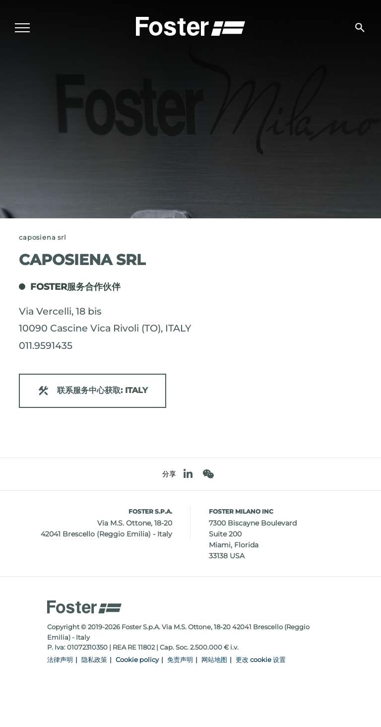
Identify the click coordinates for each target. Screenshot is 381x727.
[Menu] (22, 27)
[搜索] (360, 27)
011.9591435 (45, 345)
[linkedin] (188, 474)
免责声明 (180, 659)
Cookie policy (137, 659)
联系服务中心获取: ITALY (92, 391)
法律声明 (60, 659)
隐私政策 (94, 659)
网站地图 (214, 659)
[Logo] (190, 25)
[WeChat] (208, 474)
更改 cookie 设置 (261, 659)
